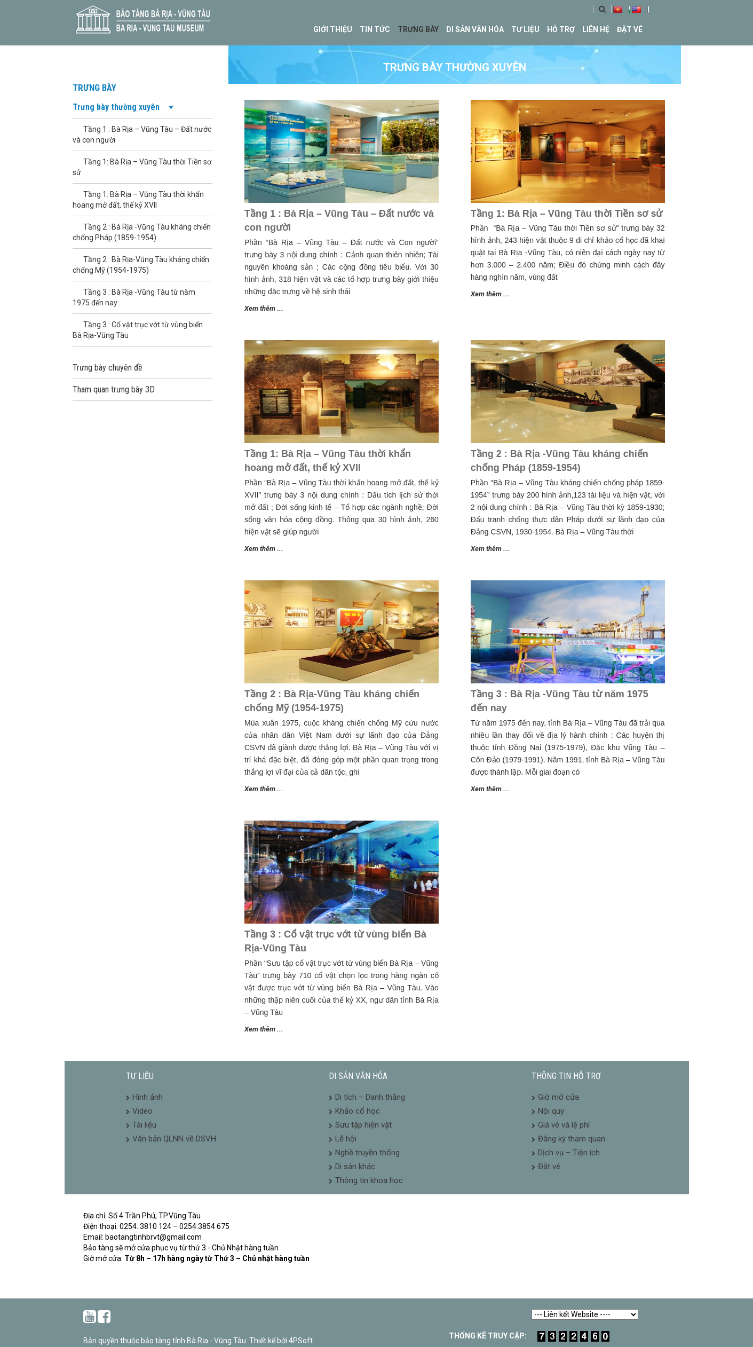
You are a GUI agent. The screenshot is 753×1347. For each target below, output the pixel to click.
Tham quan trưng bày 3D (114, 389)
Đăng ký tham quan (571, 1139)
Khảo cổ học (357, 1111)
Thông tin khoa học (369, 1180)
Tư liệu (525, 29)
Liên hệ (595, 29)
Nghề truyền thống (367, 1152)
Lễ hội (345, 1139)
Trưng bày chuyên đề (107, 368)
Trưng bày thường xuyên (124, 107)
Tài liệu (144, 1125)
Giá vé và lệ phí (564, 1125)
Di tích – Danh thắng (370, 1097)
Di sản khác (355, 1166)
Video (142, 1111)
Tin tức (375, 29)
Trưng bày (418, 29)
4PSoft (301, 1340)
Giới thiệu (332, 29)
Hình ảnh (147, 1097)
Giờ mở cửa (558, 1097)
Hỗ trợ (561, 29)
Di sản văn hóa (475, 29)
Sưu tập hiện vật (363, 1125)
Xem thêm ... (263, 308)
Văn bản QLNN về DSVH (174, 1139)
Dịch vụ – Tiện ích (569, 1152)
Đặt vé (630, 29)
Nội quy (551, 1111)
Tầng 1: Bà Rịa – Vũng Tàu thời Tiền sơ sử (567, 213)
